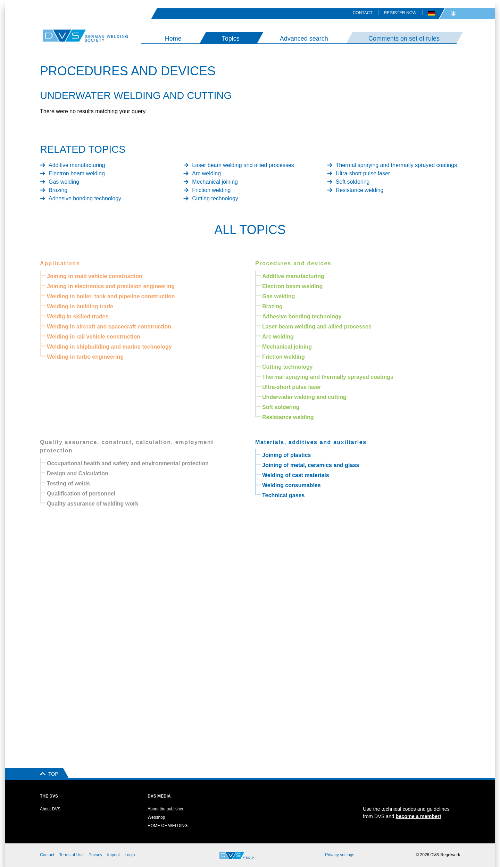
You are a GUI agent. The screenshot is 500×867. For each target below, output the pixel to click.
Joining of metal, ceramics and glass (310, 465)
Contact (363, 12)
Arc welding (206, 173)
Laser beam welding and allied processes (243, 165)
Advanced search (304, 38)
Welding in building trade (80, 306)
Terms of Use (71, 854)
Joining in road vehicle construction (94, 276)
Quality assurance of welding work (92, 504)
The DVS (49, 796)
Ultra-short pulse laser (363, 173)
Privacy (95, 854)
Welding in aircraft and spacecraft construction (109, 327)
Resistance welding (360, 190)
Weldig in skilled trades (78, 316)
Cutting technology (215, 198)
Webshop (156, 817)
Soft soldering (353, 182)
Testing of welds (68, 483)
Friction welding (211, 190)
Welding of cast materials (295, 475)
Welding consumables (291, 485)
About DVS (50, 809)
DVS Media (159, 796)
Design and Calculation (77, 473)
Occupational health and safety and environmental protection (128, 463)
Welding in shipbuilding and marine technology (109, 347)
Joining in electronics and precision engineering (111, 286)
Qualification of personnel (81, 494)
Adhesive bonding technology (85, 198)
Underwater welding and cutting (304, 397)
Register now (400, 12)
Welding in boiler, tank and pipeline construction (111, 296)
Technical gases (283, 495)
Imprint (113, 854)
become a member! (418, 816)
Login (130, 854)
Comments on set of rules (404, 38)
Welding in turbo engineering (85, 357)
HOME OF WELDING (168, 825)
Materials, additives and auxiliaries (311, 442)
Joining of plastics (286, 455)
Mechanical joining (215, 182)
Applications (60, 263)
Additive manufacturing (77, 165)
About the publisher (165, 809)
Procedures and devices (293, 263)
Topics (231, 38)
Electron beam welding (77, 173)
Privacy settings (339, 854)
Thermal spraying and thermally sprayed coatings (396, 165)
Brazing (58, 190)
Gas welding (64, 182)
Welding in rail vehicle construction (93, 337)
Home (173, 38)
